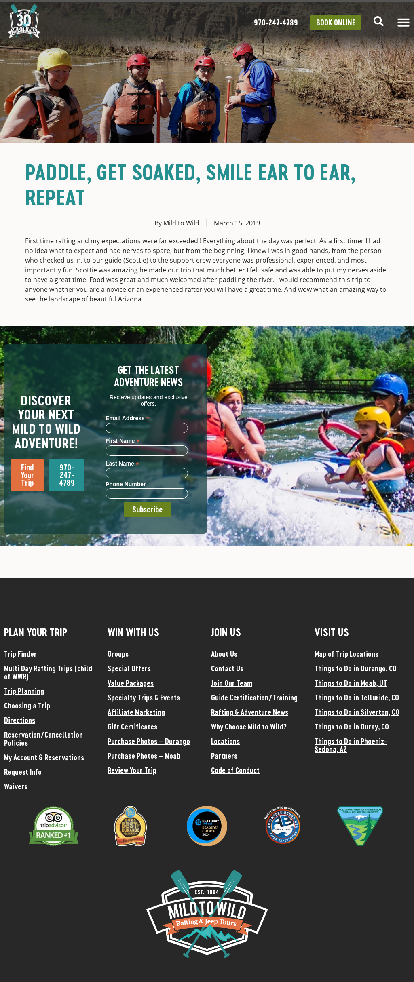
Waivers (15, 786)
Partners (224, 755)
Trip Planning (24, 691)
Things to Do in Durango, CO (356, 668)
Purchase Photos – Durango (149, 741)
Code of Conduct (235, 770)
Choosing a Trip (27, 705)
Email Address (128, 418)
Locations (225, 741)
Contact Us (227, 668)
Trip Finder (20, 653)
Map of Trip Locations (346, 653)
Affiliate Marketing (136, 712)
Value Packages (131, 683)
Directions (19, 720)
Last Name (122, 463)
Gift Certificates (132, 726)
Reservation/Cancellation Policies (43, 738)
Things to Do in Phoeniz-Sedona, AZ (351, 745)
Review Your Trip (132, 770)
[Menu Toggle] (403, 22)
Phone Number (126, 484)
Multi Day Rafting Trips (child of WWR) (48, 672)
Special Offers (129, 668)
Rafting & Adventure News (249, 712)
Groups (118, 653)
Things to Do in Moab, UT (351, 683)
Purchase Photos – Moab (144, 755)
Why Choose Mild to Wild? (249, 726)
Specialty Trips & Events (144, 697)
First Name (122, 440)
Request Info (23, 771)
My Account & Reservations (44, 757)
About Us (224, 653)
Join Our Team (231, 683)
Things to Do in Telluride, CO (357, 697)
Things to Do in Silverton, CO (357, 712)
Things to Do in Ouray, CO (352, 726)
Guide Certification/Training (254, 697)
